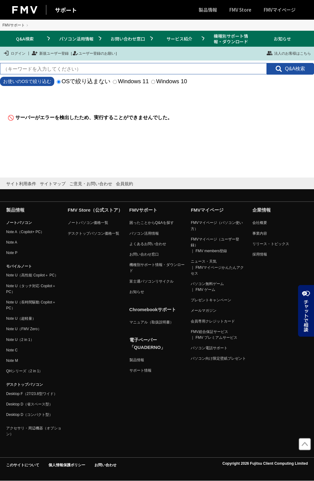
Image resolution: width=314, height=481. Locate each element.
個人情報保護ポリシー (66, 465)
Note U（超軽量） (21, 318)
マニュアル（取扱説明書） (151, 322)
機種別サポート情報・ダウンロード (231, 39)
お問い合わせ (105, 465)
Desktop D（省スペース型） (29, 404)
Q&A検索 (25, 39)
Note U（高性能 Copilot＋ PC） (32, 275)
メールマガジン (203, 310)
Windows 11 (131, 81)
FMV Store (240, 9)
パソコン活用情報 (76, 39)
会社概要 (259, 223)
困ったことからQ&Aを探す (151, 223)
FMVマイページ (280, 9)
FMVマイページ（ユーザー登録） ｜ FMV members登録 (215, 245)
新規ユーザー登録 (50, 53)
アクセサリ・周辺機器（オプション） (33, 431)
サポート (66, 10)
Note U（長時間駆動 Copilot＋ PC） (31, 305)
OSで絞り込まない (84, 81)
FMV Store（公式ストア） (95, 210)
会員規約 (124, 183)
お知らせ (282, 39)
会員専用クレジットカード (213, 321)
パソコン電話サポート (209, 348)
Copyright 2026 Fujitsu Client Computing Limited (265, 463)
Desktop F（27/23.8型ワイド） (31, 394)
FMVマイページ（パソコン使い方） (217, 226)
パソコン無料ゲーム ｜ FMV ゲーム (207, 287)
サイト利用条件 (21, 183)
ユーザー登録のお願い (93, 53)
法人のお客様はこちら (288, 53)
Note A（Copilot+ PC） (25, 232)
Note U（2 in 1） (20, 340)
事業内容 (259, 233)
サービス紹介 (179, 39)
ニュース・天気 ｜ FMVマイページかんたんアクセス (217, 267)
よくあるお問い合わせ (147, 244)
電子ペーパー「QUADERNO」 (147, 343)
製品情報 (208, 9)
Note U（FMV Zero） (23, 329)
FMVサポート (13, 25)
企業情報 (261, 210)
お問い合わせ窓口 (128, 39)
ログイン (14, 53)
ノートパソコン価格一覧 (88, 223)
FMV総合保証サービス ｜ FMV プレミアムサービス (214, 335)
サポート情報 (140, 370)
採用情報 (259, 254)
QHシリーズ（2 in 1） (24, 371)
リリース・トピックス (270, 244)
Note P (11, 253)
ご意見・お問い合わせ (90, 183)
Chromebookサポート (152, 309)
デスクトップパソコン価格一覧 (93, 233)
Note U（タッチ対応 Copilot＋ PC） (31, 289)
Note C (11, 350)
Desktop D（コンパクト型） (29, 415)
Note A (11, 242)
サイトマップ (53, 183)
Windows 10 (169, 81)
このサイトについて (22, 465)
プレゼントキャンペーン (211, 300)
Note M (12, 360)
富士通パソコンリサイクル (151, 281)
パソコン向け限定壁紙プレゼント (218, 358)
